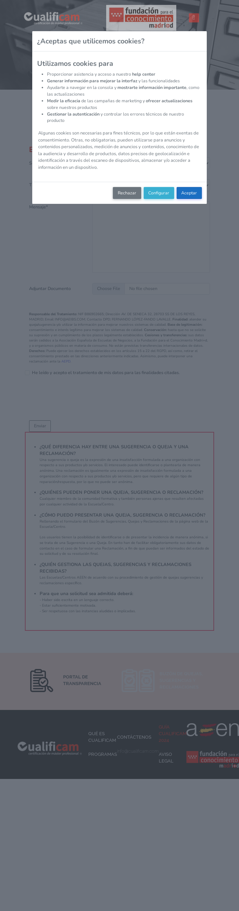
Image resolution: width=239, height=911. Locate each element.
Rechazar (127, 193)
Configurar (158, 193)
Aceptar (189, 193)
